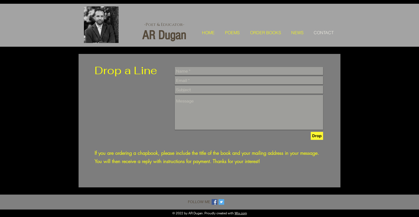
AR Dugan (164, 35)
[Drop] (317, 136)
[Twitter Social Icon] (221, 202)
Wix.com (241, 213)
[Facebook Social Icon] (214, 202)
